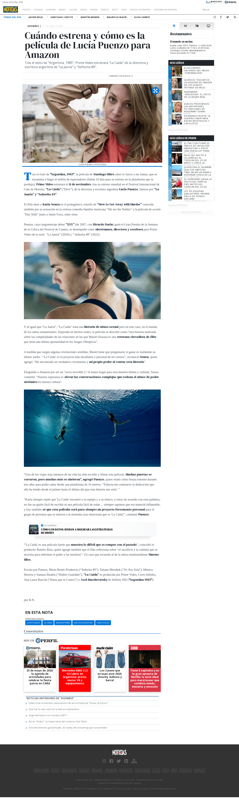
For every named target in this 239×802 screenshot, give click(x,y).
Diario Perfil (41, 770)
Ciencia (94, 9)
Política (28, 9)
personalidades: (34, 619)
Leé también (50, 525)
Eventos (119, 9)
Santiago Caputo (62, 17)
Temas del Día (12, 17)
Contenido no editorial (191, 9)
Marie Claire (69, 770)
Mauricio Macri (117, 17)
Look (156, 770)
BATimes (199, 770)
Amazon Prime (63, 622)
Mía (174, 770)
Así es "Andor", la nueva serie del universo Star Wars (58, 721)
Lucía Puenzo (33, 622)
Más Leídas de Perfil (183, 138)
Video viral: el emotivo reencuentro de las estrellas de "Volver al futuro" (68, 703)
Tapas (140, 9)
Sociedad (41, 9)
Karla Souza (103, 622)
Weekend (111, 770)
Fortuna (84, 770)
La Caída (48, 622)
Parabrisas (126, 770)
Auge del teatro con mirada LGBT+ (48, 715)
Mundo (69, 9)
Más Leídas (177, 63)
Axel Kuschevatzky (83, 622)
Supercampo (142, 770)
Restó (130, 9)
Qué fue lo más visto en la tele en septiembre (54, 709)
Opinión (106, 9)
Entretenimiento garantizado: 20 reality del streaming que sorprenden (68, 727)
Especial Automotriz (160, 9)
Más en (41, 640)
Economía (56, 9)
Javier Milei (36, 17)
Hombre (97, 770)
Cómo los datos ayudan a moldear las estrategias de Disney (76, 531)
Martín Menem (90, 17)
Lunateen (185, 770)
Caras (55, 770)
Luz (165, 770)
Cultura (81, 9)
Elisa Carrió (142, 17)
